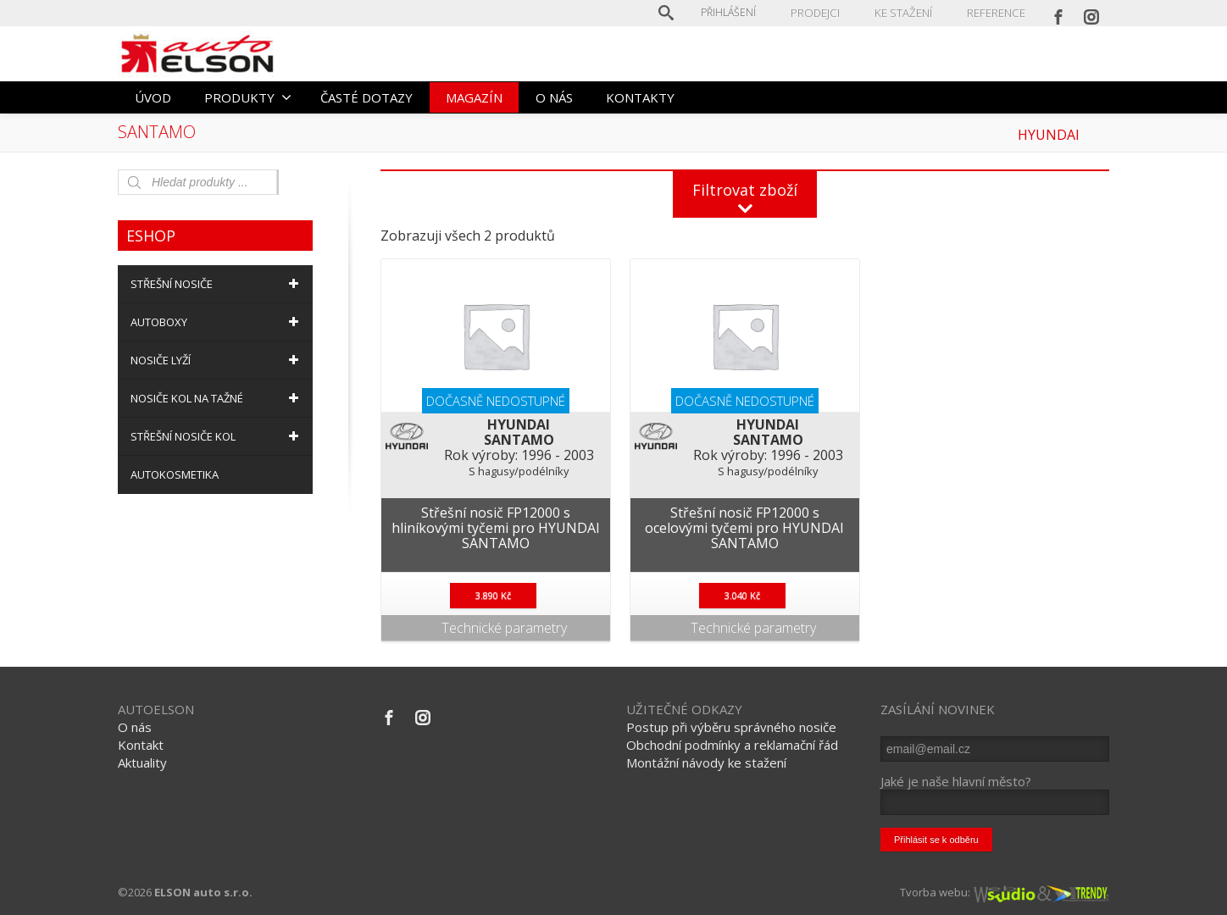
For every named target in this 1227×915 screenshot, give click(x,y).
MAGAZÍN (474, 97)
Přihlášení (735, 12)
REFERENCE (997, 12)
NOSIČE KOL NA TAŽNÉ (217, 398)
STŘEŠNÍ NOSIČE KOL (217, 436)
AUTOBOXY (217, 322)
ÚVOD (153, 97)
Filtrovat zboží (744, 190)
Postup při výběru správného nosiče (731, 726)
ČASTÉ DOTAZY (366, 97)
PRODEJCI (821, 12)
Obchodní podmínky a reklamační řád (732, 744)
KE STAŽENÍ (907, 12)
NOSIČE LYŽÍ (217, 360)
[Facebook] (1058, 12)
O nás (135, 726)
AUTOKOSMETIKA (174, 474)
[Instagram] (1091, 12)
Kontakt (141, 744)
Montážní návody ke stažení (706, 762)
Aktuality (142, 762)
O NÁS (554, 97)
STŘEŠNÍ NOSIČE (217, 284)
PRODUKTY (247, 97)
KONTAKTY (640, 97)
